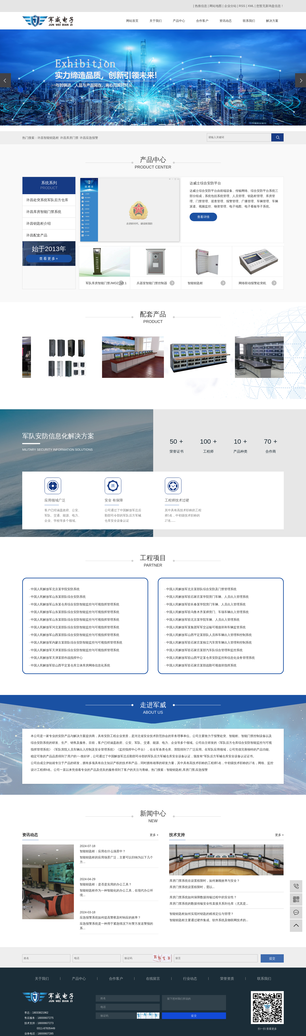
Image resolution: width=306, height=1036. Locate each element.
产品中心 (179, 20)
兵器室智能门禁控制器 (152, 283)
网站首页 (132, 20)
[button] (134, 124)
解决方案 (272, 20)
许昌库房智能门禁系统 (43, 212)
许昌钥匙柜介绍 (38, 223)
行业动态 (190, 978)
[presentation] (5, 80)
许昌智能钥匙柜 (48, 137)
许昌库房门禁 (69, 137)
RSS (242, 6)
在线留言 (153, 978)
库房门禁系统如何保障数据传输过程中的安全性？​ (203, 897)
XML (251, 6)
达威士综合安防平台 (205, 183)
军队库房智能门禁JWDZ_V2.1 (106, 283)
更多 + (154, 835)
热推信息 (201, 6)
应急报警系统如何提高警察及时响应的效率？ (110, 917)
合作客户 (202, 20)
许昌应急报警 (89, 137)
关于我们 (156, 20)
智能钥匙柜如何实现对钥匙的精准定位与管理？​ (202, 913)
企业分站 (230, 6)
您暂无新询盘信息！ (270, 6)
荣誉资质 (227, 978)
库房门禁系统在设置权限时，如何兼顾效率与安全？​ (205, 880)
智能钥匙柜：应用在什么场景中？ (103, 851)
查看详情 (203, 217)
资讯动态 (225, 20)
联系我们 (249, 20)
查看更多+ (48, 258)
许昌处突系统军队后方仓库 (47, 200)
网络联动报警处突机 (252, 283)
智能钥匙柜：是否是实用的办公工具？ (106, 884)
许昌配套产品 (36, 235)
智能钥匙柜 (195, 283)
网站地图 (215, 6)
